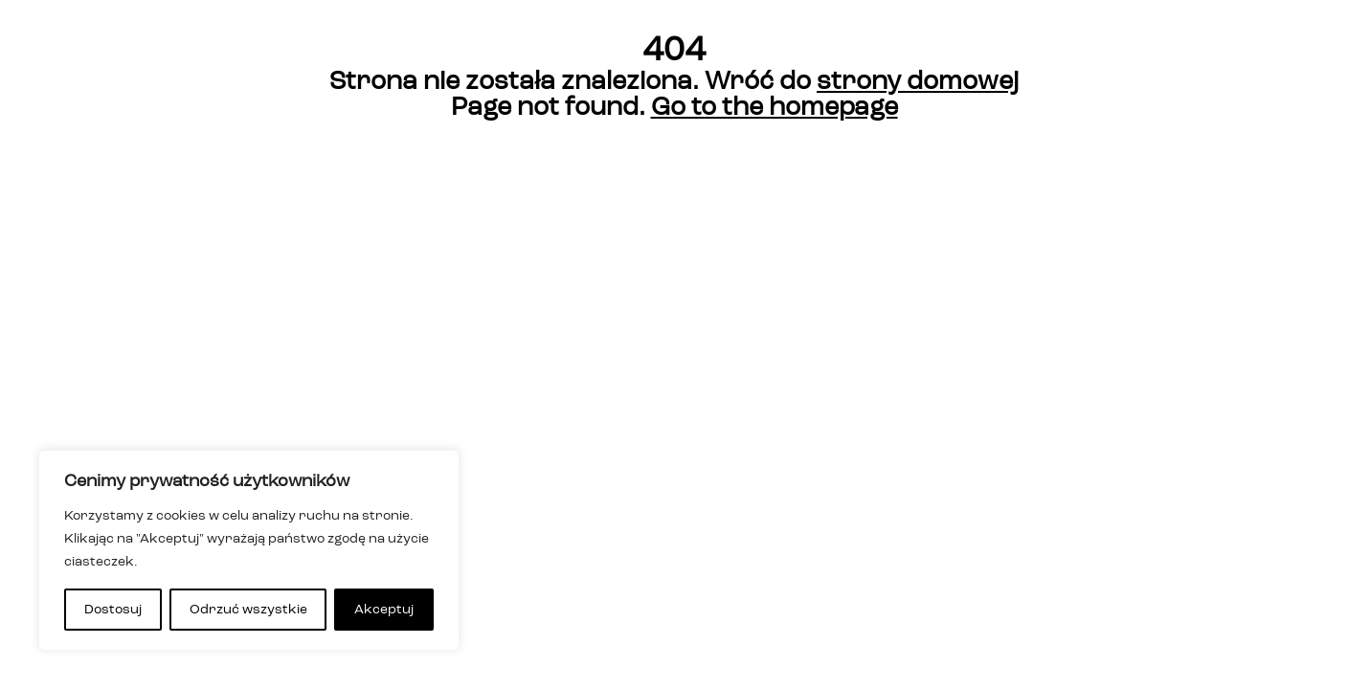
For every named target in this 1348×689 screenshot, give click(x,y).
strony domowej (918, 82)
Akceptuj (384, 609)
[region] (249, 550)
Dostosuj (113, 609)
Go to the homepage (774, 108)
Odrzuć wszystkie (248, 609)
